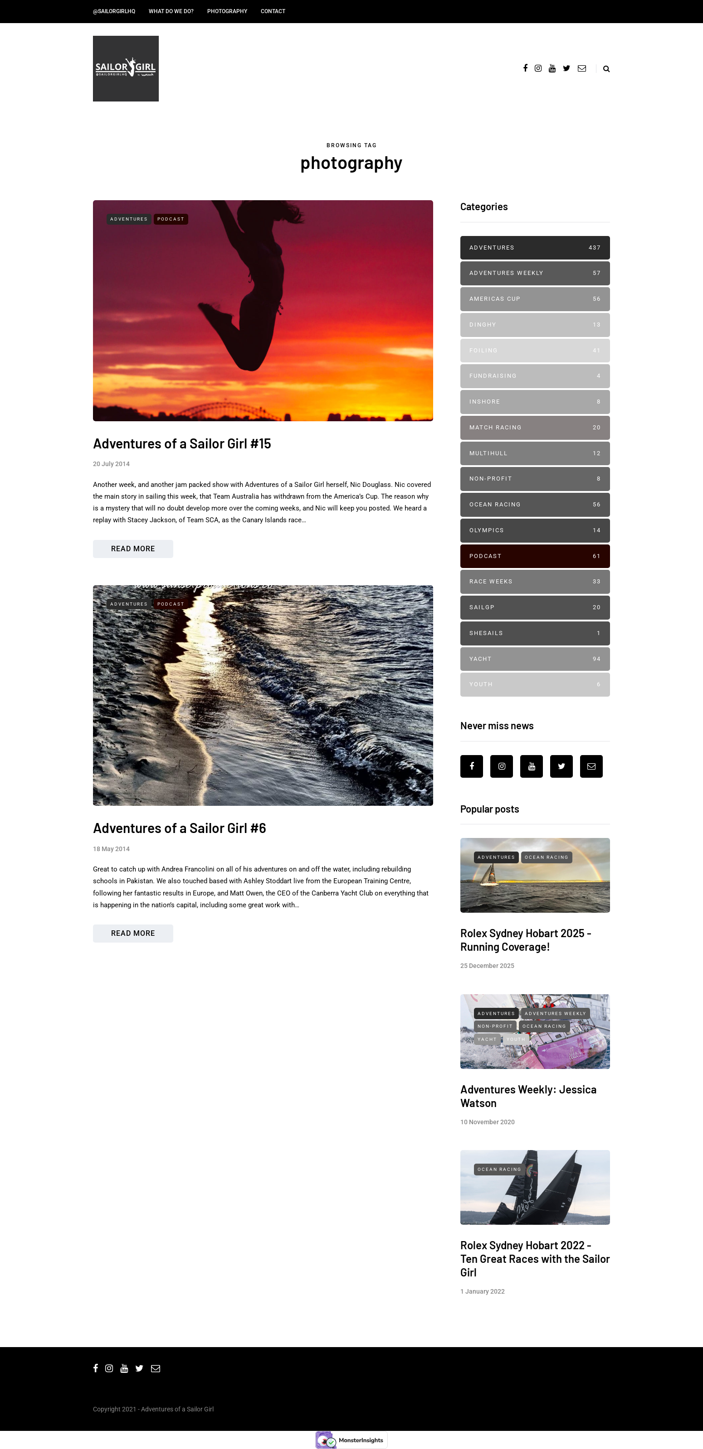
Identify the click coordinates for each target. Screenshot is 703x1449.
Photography (227, 11)
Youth (535, 684)
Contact (273, 11)
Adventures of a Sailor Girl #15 (182, 443)
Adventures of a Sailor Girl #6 (179, 839)
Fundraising (535, 376)
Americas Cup (535, 299)
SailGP (535, 607)
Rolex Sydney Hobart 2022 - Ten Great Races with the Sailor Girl (535, 1264)
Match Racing (535, 428)
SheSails (535, 633)
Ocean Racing (535, 505)
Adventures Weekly (535, 273)
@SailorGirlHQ (114, 11)
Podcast (171, 219)
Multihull (535, 453)
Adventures (129, 219)
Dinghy (535, 325)
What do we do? (171, 11)
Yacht (535, 659)
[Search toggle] (603, 68)
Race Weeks (535, 582)
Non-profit (535, 479)
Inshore (535, 402)
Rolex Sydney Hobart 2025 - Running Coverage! (525, 945)
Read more (133, 548)
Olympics (535, 530)
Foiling (535, 351)
